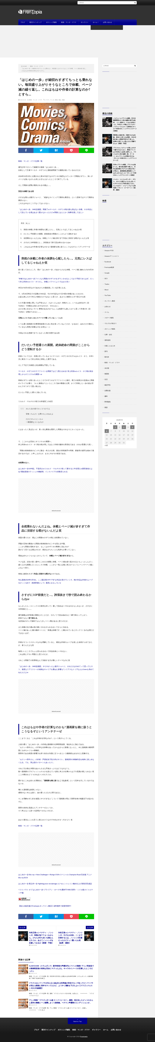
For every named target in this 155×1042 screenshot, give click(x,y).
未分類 (107, 368)
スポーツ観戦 (109, 318)
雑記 (60, 99)
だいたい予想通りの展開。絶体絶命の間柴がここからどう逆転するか (49, 233)
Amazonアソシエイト (112, 256)
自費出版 (108, 390)
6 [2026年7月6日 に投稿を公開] (106, 431)
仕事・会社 (108, 334)
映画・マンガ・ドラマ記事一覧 (30, 161)
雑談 (63, 99)
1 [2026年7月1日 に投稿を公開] (115, 427)
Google (107, 273)
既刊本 (107, 357)
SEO (106, 278)
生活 (106, 379)
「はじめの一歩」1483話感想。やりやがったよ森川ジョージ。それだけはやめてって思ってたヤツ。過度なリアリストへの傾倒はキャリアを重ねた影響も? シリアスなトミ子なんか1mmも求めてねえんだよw (56, 669)
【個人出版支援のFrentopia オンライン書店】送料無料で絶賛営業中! (44, 906)
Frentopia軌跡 (109, 267)
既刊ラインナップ (35, 22)
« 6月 (106, 445)
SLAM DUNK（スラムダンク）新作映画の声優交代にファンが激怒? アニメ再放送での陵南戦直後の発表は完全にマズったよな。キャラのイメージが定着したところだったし (61, 968)
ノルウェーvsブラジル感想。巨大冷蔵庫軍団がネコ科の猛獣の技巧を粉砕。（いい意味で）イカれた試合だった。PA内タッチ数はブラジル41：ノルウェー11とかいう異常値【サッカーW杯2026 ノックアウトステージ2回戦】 (125, 124)
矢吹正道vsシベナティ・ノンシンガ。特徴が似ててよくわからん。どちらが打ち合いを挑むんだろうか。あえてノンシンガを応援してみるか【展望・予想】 (41, 937)
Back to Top (78, 1021)
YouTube (108, 295)
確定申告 (108, 385)
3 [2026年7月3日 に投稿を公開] (123, 427)
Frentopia (83, 1036)
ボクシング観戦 (51, 22)
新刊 (106, 351)
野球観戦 (108, 402)
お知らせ (108, 306)
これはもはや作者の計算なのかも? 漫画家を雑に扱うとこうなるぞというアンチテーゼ (55, 246)
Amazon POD (109, 250)
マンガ (52, 99)
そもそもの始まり (111, 323)
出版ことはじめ (110, 346)
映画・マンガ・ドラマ (68, 22)
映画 (56, 99)
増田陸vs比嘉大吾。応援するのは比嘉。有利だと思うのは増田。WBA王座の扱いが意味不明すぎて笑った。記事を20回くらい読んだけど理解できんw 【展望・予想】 (124, 139)
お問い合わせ (107, 22)
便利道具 (108, 340)
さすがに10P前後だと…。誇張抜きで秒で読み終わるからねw (46, 242)
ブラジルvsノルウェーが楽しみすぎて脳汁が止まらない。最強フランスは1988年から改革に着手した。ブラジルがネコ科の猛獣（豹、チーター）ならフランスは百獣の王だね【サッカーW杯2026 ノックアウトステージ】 (125, 154)
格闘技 (107, 374)
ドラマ (47, 99)
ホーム (95, 22)
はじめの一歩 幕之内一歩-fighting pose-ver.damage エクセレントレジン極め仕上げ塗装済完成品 (55, 884)
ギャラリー (84, 22)
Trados (107, 284)
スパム (107, 312)
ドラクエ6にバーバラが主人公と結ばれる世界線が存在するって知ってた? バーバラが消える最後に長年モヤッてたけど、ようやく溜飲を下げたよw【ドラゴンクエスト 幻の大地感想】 (61, 985)
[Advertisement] (77, 41)
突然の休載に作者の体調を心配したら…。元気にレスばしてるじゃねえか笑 (51, 229)
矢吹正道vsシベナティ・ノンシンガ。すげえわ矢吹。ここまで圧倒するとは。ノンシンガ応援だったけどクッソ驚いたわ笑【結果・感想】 (70, 937)
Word (106, 290)
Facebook (108, 262)
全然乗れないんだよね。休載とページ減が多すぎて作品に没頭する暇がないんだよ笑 (55, 238)
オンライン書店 (110, 301)
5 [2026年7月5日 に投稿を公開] (132, 427)
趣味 (106, 396)
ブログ (22, 22)
